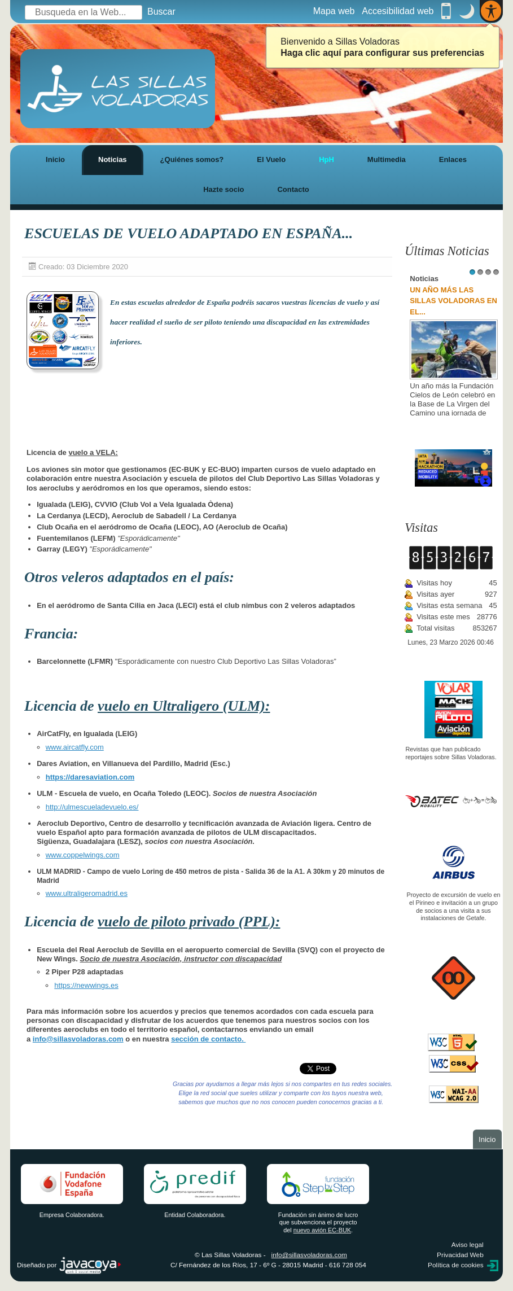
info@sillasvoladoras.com (78, 1039)
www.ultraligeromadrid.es (87, 893)
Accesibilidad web (397, 11)
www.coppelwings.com (83, 855)
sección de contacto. (208, 1039)
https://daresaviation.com (90, 777)
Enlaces (453, 159)
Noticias (112, 159)
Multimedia (386, 159)
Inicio (55, 159)
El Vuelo (271, 159)
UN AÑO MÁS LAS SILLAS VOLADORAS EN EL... (453, 301)
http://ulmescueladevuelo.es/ (92, 807)
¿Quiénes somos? (192, 159)
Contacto (293, 189)
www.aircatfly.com (75, 747)
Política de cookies (456, 1265)
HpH (326, 159)
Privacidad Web (460, 1255)
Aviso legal (467, 1245)
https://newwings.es (86, 985)
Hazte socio (223, 189)
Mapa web (334, 11)
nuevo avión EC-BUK (322, 1230)
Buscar (161, 11)
